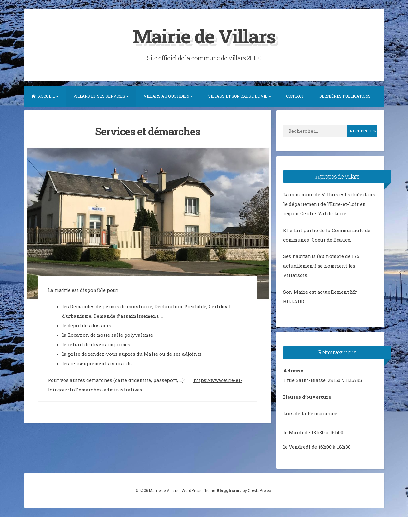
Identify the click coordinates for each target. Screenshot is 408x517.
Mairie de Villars (204, 35)
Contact (295, 96)
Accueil (43, 96)
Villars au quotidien (166, 96)
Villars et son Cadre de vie (237, 96)
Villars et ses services (99, 96)
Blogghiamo (229, 490)
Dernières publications (345, 96)
